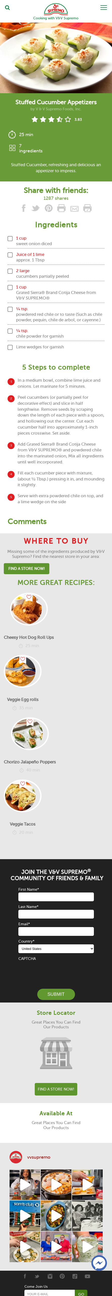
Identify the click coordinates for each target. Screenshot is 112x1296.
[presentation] (56, 971)
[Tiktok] (75, 1276)
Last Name (28, 907)
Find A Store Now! (26, 569)
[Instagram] (49, 1276)
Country (26, 941)
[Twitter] (37, 1276)
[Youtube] (87, 1276)
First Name (28, 889)
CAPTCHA (27, 959)
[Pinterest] (62, 1276)
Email (24, 924)
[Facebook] (24, 1276)
